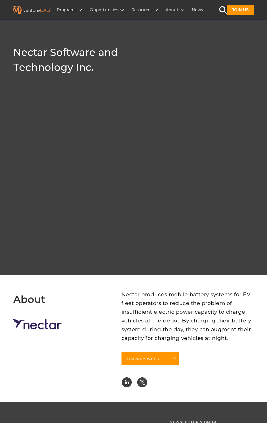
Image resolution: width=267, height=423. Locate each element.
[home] (35, 10)
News (197, 9)
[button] (70, 10)
